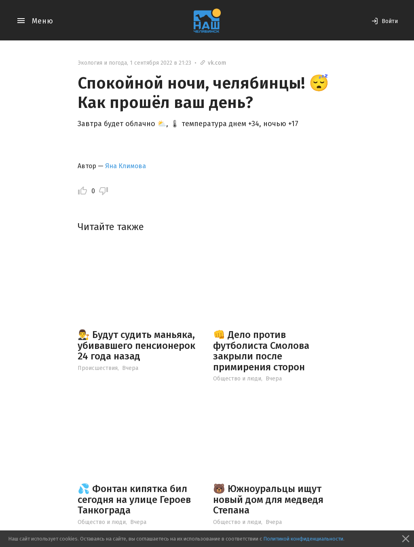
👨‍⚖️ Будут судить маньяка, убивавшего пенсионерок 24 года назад (136, 345)
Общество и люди (237, 378)
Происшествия (98, 368)
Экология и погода (102, 62)
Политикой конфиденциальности (303, 539)
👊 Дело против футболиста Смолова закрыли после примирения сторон (261, 350)
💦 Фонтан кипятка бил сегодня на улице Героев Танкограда (134, 499)
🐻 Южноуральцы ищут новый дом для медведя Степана (268, 499)
